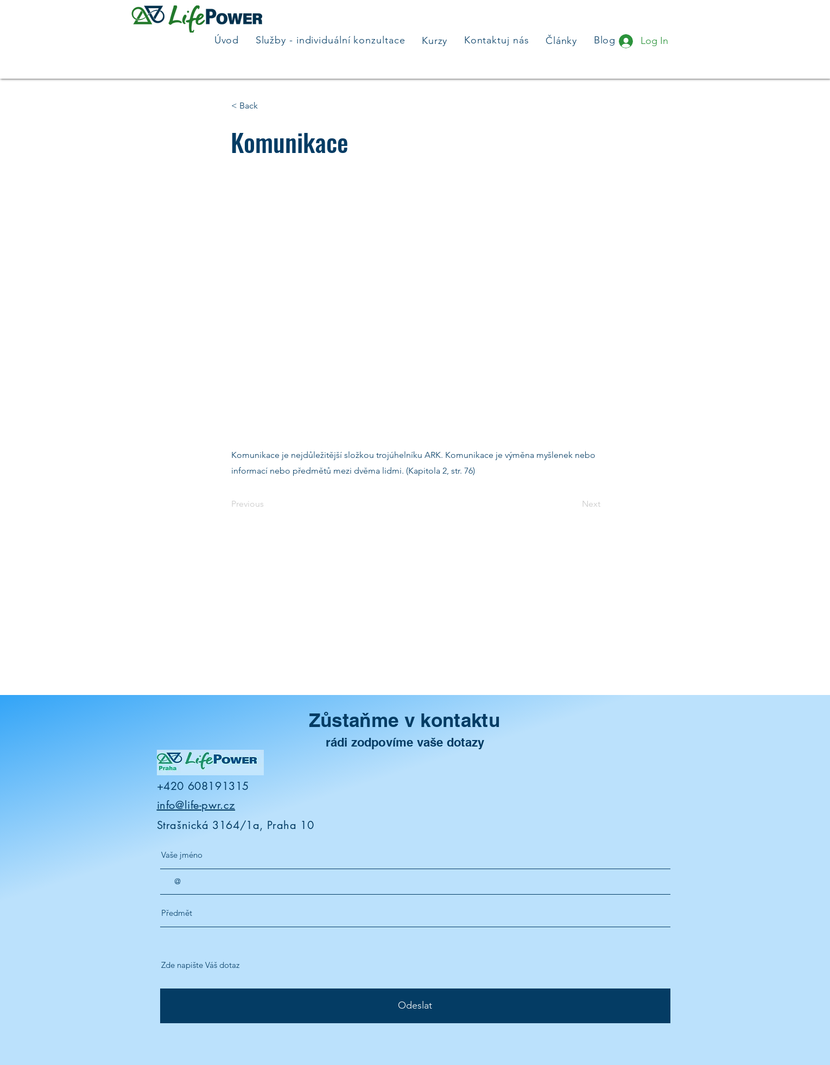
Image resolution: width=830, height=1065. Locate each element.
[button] (267, 106)
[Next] (573, 504)
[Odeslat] (415, 1006)
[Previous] (267, 504)
